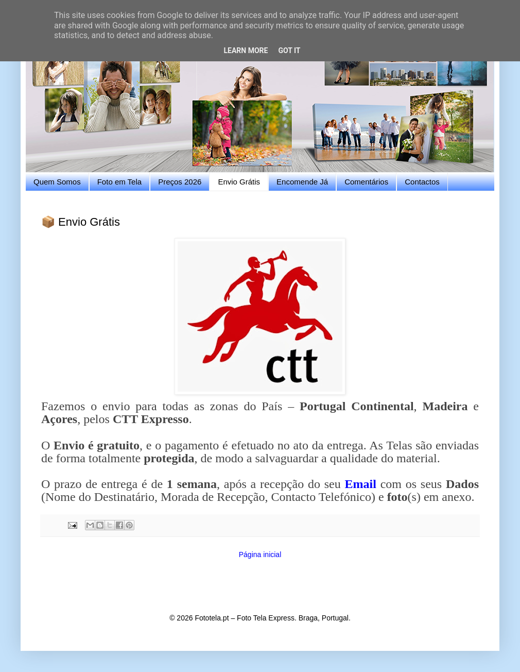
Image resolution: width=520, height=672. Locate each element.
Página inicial (260, 554)
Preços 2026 (179, 181)
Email (360, 484)
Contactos (422, 181)
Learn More (245, 50)
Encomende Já (302, 181)
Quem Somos (57, 181)
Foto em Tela (119, 181)
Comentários (366, 181)
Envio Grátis (239, 181)
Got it (289, 50)
